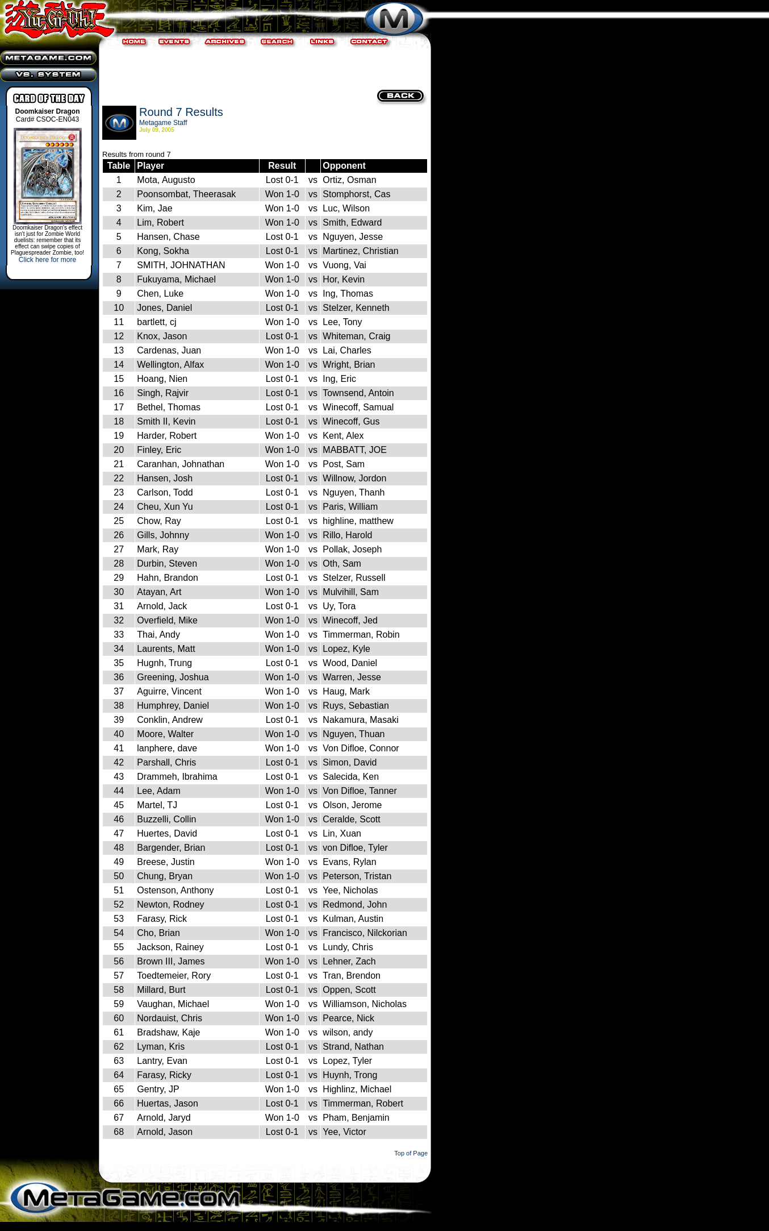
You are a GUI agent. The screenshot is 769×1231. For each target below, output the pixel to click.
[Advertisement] (263, 68)
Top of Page (411, 1153)
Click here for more (47, 260)
